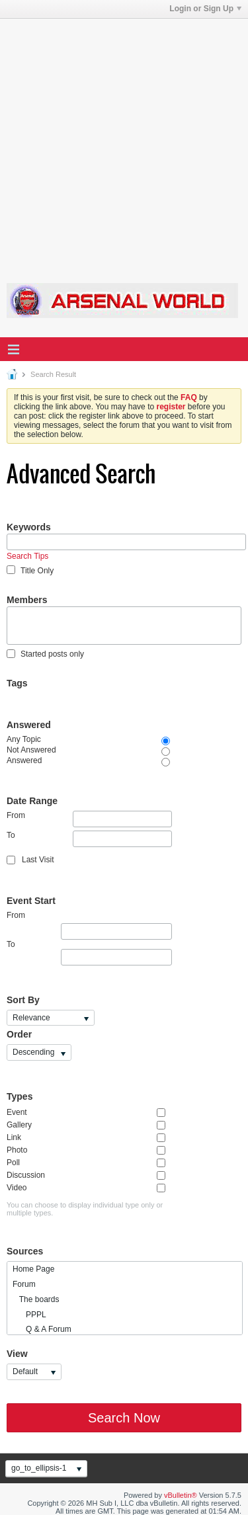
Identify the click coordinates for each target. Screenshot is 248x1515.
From (89, 819)
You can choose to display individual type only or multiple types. (85, 1209)
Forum (24, 1284)
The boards (36, 1299)
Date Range (32, 801)
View (17, 1353)
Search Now (124, 1418)
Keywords (29, 527)
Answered (29, 724)
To (89, 839)
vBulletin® (180, 1495)
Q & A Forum (42, 1329)
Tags (17, 683)
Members (27, 599)
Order (19, 1034)
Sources (25, 1251)
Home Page (33, 1269)
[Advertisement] (124, 142)
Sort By (23, 1000)
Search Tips (27, 556)
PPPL (29, 1314)
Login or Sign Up (205, 8)
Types (19, 1096)
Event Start (31, 900)
